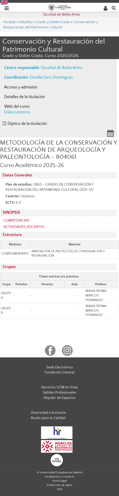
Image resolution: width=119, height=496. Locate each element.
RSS (59, 489)
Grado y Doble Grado (53, 22)
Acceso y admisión (20, 87)
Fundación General (60, 372)
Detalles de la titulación (24, 97)
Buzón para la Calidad (48, 418)
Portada (9, 22)
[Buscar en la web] (114, 8)
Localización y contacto (59, 476)
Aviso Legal (59, 480)
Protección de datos (59, 485)
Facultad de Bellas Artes (61, 14)
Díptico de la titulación (27, 123)
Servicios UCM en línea (59, 387)
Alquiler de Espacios (59, 398)
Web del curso (17, 106)
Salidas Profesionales (59, 392)
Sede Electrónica (59, 367)
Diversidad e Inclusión (48, 413)
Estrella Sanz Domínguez (51, 77)
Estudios (26, 22)
